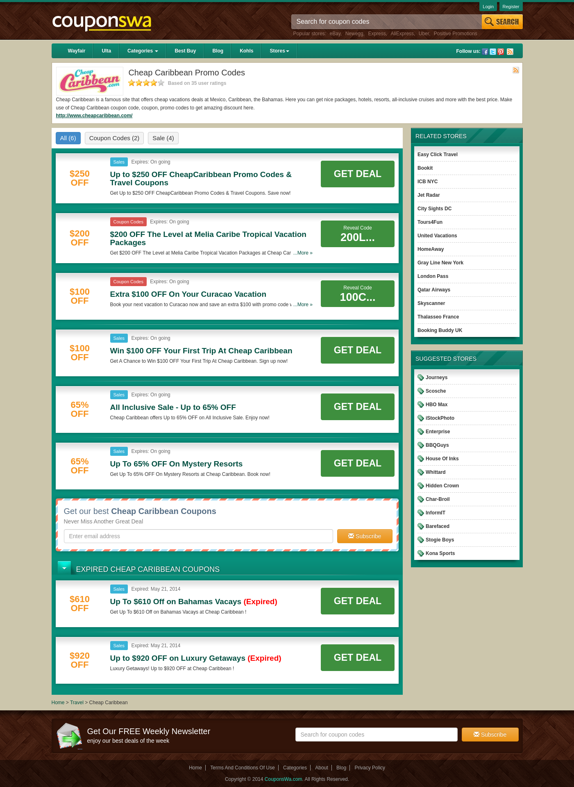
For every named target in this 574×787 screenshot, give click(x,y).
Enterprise (438, 431)
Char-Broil (438, 499)
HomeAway (430, 249)
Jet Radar (428, 195)
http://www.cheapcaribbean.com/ (94, 115)
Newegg (354, 33)
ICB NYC (427, 181)
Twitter (493, 51)
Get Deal (357, 173)
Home (58, 702)
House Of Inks (442, 459)
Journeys (436, 377)
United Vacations (437, 236)
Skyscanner (431, 303)
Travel (77, 702)
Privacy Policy (369, 768)
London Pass (432, 276)
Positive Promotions (455, 33)
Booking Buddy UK (439, 330)
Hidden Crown (442, 486)
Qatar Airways (433, 290)
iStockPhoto (440, 418)
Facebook (485, 51)
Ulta (106, 51)
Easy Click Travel (437, 154)
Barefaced (437, 526)
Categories (142, 51)
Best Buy (185, 51)
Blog (217, 51)
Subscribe (364, 536)
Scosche (436, 391)
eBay (335, 33)
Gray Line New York (440, 263)
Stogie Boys (440, 540)
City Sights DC (434, 209)
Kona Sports (440, 553)
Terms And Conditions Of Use (242, 768)
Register (511, 6)
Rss (510, 51)
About (321, 768)
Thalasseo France (438, 317)
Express (377, 33)
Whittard (436, 472)
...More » (303, 253)
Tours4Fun (429, 222)
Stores (279, 51)
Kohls (246, 51)
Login (488, 6)
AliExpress (402, 33)
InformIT (435, 513)
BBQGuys (437, 445)
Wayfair (77, 51)
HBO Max (436, 404)
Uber (424, 33)
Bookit (425, 168)
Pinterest (500, 51)
